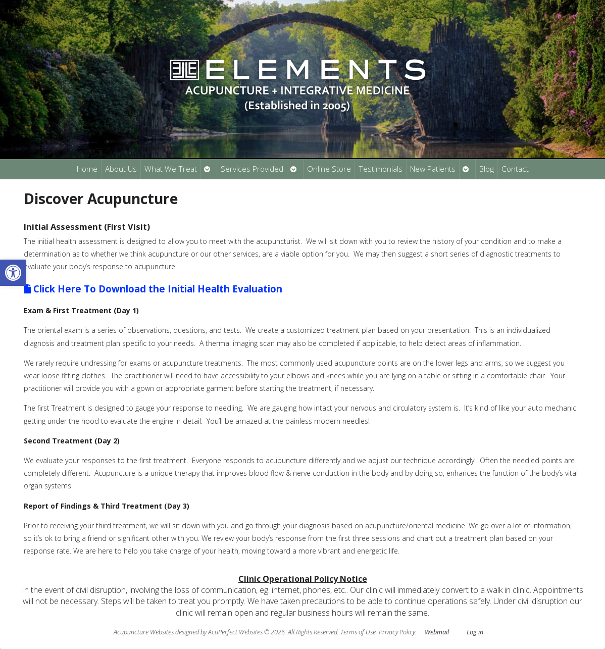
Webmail (437, 632)
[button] (13, 273)
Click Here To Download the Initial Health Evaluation (153, 288)
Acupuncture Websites (144, 632)
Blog (486, 169)
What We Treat (170, 169)
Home (87, 169)
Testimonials (380, 169)
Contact (515, 169)
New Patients (433, 169)
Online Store (329, 169)
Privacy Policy (397, 632)
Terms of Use (358, 632)
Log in (475, 632)
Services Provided (252, 169)
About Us (121, 169)
